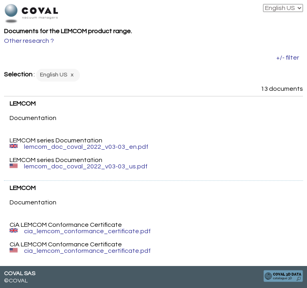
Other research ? (29, 41)
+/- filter (287, 57)
